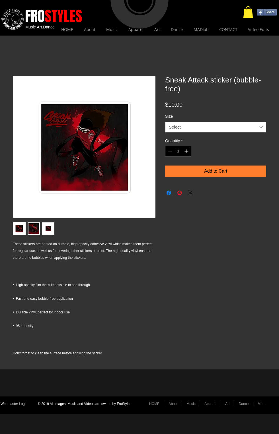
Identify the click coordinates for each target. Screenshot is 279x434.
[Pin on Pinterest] (179, 192)
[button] (248, 12)
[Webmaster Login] (14, 404)
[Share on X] (190, 192)
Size (169, 116)
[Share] (267, 12)
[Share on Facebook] (168, 192)
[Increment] (186, 151)
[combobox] (215, 127)
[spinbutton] (178, 151)
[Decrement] (169, 151)
